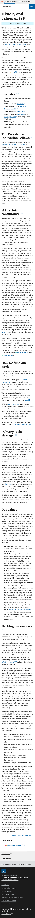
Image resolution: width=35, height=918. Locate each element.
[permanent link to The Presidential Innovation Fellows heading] (31, 138)
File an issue (6, 854)
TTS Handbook (6, 6)
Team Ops (7, 355)
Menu (32, 6)
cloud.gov (21, 104)
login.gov (21, 114)
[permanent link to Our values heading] (19, 509)
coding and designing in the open (20, 610)
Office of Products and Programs (15, 44)
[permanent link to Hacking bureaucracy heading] (2, 630)
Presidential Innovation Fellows (13, 145)
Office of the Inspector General (13, 898)
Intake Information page (22, 424)
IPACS (27, 400)
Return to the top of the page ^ (23, 835)
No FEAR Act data (7, 894)
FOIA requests (6, 891)
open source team (14, 404)
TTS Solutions (20, 112)
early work (5, 332)
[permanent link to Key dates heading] (17, 94)
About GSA (5, 885)
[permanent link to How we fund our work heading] (11, 367)
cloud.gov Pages (10, 117)
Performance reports (8, 901)
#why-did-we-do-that (15, 845)
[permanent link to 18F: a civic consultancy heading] (21, 214)
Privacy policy (6, 904)
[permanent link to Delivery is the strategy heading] (15, 435)
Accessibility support (8, 888)
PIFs (14, 72)
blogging (7, 484)
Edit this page (26, 864)
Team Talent (22, 353)
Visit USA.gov (7, 914)
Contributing (6, 859)
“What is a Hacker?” (9, 662)
